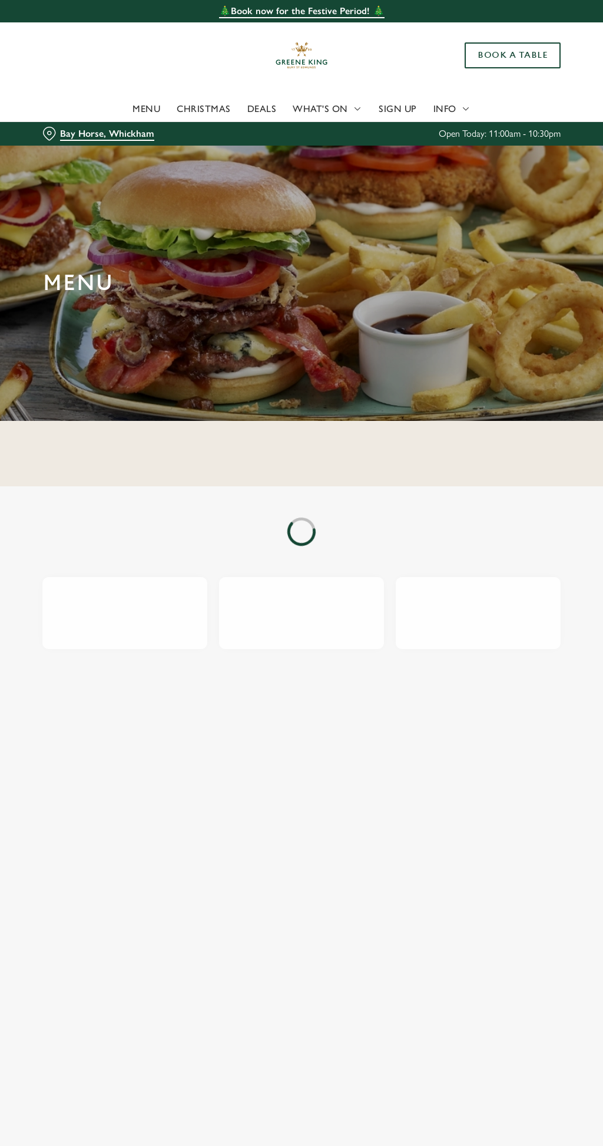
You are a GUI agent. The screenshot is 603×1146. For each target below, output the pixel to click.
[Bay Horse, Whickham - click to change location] (98, 134)
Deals (262, 108)
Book (513, 55)
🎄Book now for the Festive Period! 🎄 (302, 11)
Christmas (204, 108)
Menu (146, 108)
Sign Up (398, 108)
